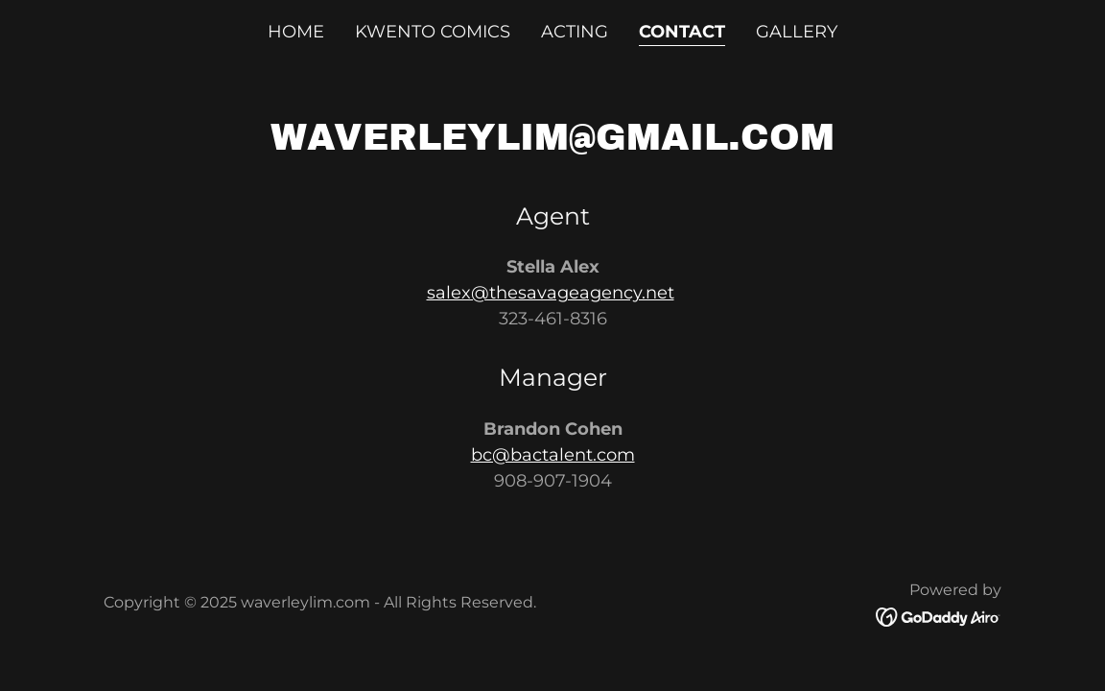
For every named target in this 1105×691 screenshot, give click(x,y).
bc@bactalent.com (553, 454)
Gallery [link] (796, 31)
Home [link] (296, 31)
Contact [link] (682, 31)
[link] (938, 616)
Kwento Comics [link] (432, 31)
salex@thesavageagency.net (550, 292)
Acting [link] (574, 31)
